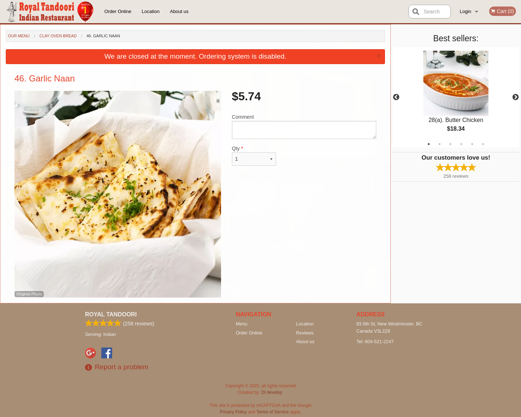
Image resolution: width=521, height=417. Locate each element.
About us (179, 11)
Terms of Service (273, 411)
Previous (396, 97)
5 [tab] (472, 144)
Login (465, 11)
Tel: (375, 341)
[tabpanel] (455, 97)
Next (515, 97)
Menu (241, 324)
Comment (304, 126)
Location (151, 11)
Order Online (118, 11)
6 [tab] (483, 144)
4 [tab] (461, 144)
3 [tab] (450, 144)
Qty (254, 156)
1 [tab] (428, 144)
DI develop (271, 392)
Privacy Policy (233, 411)
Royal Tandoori (111, 314)
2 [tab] (439, 144)
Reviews (304, 333)
